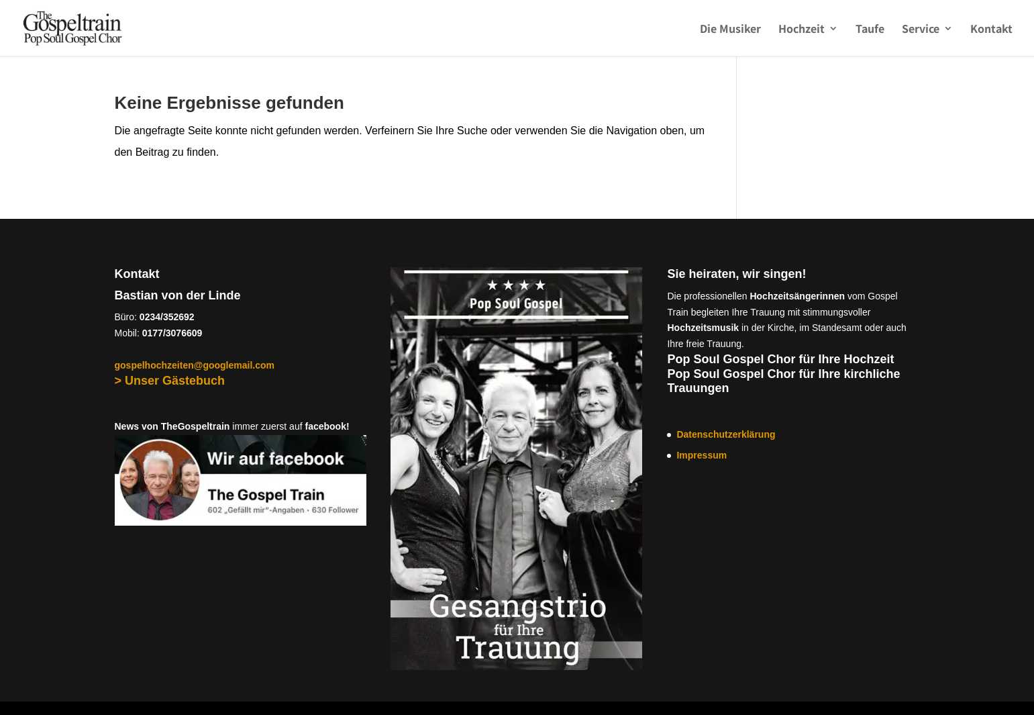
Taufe (870, 29)
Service (920, 29)
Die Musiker (730, 29)
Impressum (701, 455)
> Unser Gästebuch (170, 380)
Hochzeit (801, 29)
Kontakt (991, 29)
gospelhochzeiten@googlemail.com (194, 365)
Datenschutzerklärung (725, 434)
